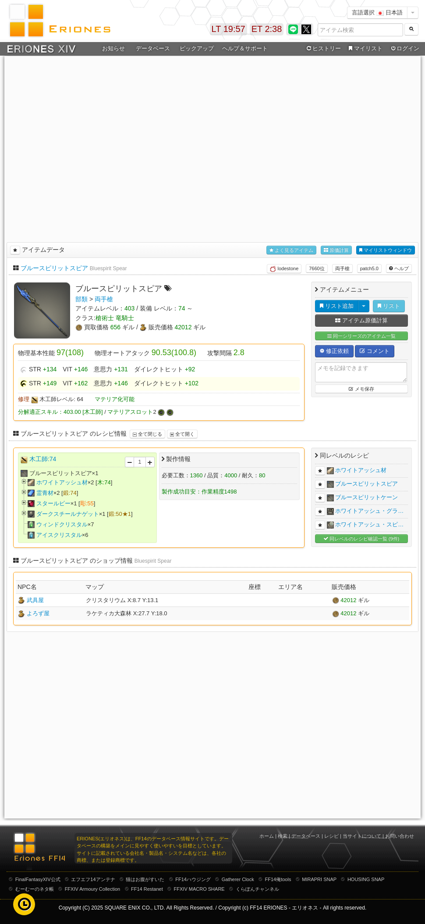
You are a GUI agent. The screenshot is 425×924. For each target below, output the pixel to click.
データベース (153, 48)
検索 (282, 836)
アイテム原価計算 (361, 320)
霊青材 (44, 493)
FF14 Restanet (147, 889)
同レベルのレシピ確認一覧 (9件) (362, 539)
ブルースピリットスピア (54, 268)
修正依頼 (334, 351)
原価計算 (336, 250)
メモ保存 (361, 388)
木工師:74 (42, 458)
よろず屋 (38, 613)
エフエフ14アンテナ (93, 879)
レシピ (331, 836)
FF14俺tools (278, 879)
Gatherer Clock (238, 879)
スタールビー (53, 503)
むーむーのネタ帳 (34, 889)
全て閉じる (147, 434)
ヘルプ (399, 268)
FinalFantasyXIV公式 (37, 879)
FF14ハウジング (193, 879)
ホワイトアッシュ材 (62, 482)
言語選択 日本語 (377, 12)
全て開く (182, 434)
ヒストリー (322, 48)
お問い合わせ (399, 836)
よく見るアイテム (291, 250)
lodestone (284, 269)
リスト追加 (337, 306)
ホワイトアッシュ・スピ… (369, 524)
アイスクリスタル (59, 535)
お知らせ (113, 48)
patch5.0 (369, 268)
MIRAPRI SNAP (319, 879)
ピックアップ (197, 48)
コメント (375, 351)
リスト (389, 306)
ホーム (266, 836)
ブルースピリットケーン (366, 497)
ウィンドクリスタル (62, 524)
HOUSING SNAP (365, 879)
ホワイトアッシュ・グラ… (369, 511)
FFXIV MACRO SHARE (199, 889)
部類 (81, 299)
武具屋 (35, 600)
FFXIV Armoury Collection (92, 889)
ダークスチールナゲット (67, 514)
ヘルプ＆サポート (245, 48)
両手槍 (342, 268)
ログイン (404, 48)
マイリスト (364, 48)
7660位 (316, 268)
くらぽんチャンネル (257, 889)
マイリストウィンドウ (385, 250)
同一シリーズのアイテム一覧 (361, 336)
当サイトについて (362, 836)
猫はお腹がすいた (145, 879)
